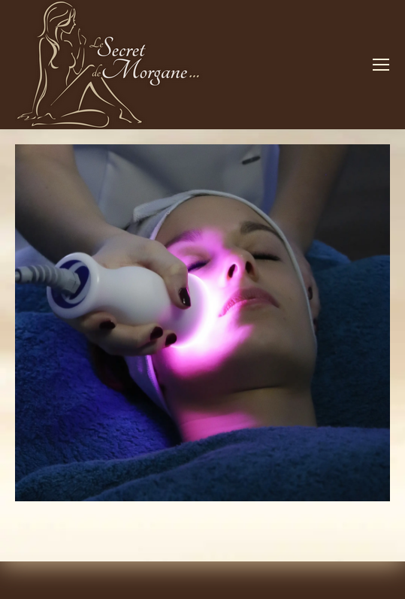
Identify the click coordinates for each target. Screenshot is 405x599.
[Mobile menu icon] (381, 65)
